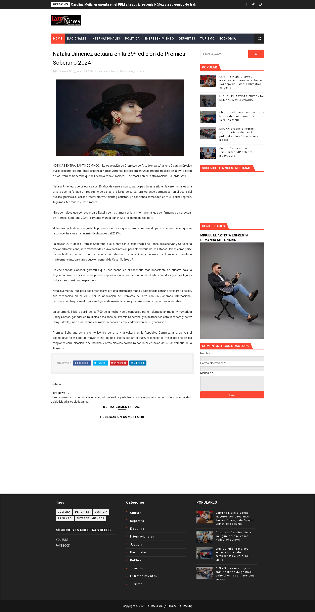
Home (57, 38)
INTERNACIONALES (105, 38)
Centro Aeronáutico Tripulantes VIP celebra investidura (236, 152)
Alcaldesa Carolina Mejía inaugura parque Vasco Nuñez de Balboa (233, 536)
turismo (136, 584)
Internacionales (142, 536)
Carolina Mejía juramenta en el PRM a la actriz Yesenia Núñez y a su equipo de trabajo (136, 4)
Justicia (101, 511)
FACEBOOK (63, 545)
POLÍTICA (132, 38)
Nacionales (126, 71)
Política (136, 560)
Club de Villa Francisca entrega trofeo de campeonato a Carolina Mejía (241, 116)
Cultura (64, 511)
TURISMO (207, 38)
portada (139, 71)
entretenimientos (109, 71)
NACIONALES (77, 38)
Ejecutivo (137, 528)
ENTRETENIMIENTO (159, 38)
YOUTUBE (62, 539)
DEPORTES (187, 38)
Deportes (82, 511)
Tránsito (65, 518)
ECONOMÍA (227, 38)
